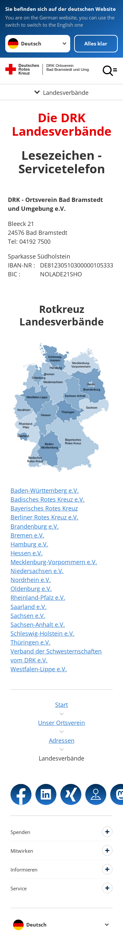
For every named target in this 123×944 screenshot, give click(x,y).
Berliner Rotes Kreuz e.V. (44, 517)
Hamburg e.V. (29, 544)
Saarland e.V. (28, 607)
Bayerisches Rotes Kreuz (44, 508)
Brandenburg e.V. (34, 526)
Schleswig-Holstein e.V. (42, 633)
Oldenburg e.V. (31, 589)
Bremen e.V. (27, 535)
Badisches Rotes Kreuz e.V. (47, 499)
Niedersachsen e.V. (37, 571)
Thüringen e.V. (30, 642)
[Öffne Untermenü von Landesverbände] (61, 92)
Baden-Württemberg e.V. (44, 490)
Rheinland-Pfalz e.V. (37, 597)
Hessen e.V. (26, 553)
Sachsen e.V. (27, 616)
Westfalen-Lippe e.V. (38, 669)
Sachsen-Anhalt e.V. (37, 624)
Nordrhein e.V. (30, 580)
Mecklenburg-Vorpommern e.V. (53, 562)
